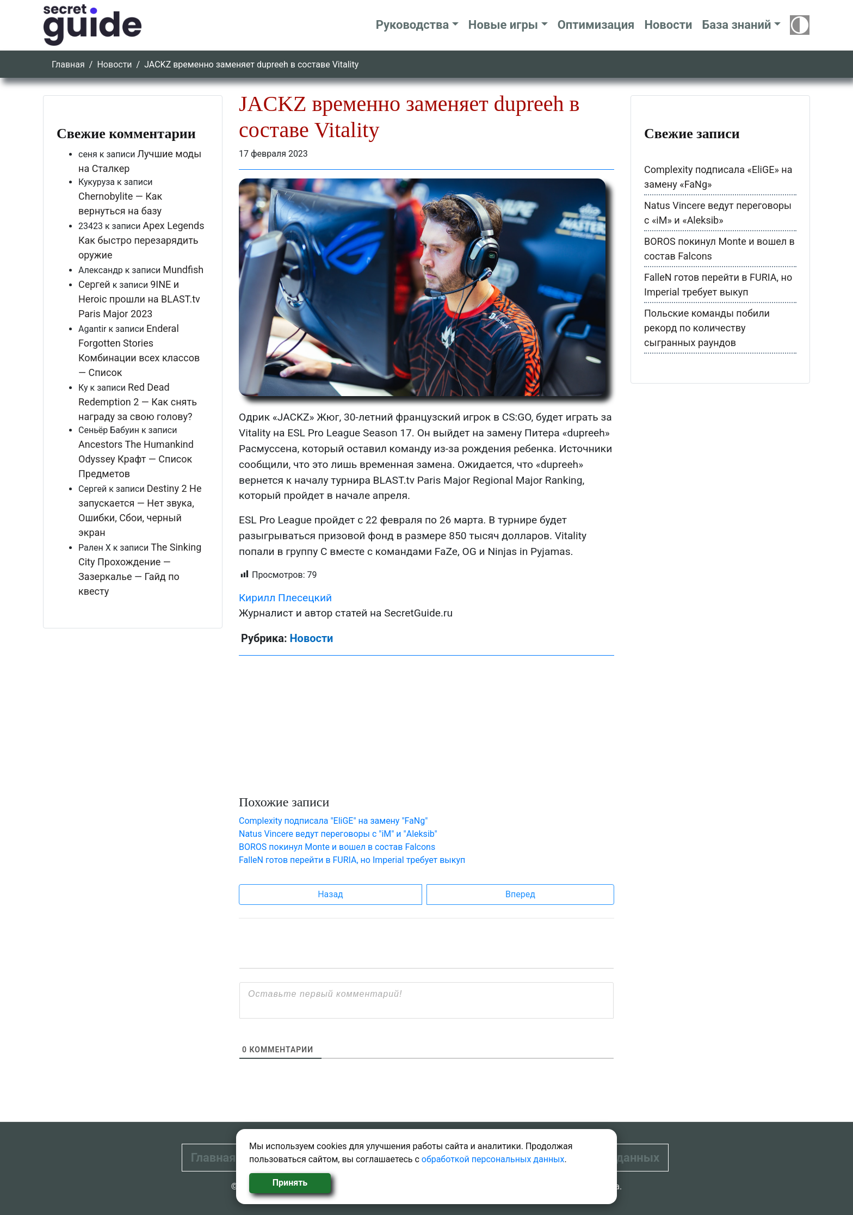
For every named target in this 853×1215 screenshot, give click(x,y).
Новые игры (503, 25)
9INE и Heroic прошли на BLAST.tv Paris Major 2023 (139, 299)
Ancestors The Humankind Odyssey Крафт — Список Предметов (136, 459)
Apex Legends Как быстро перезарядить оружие (141, 240)
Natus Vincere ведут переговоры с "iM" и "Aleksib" (338, 834)
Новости (668, 25)
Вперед (520, 894)
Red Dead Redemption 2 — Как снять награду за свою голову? (137, 401)
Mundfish (183, 269)
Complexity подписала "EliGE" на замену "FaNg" (333, 821)
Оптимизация (596, 25)
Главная (68, 64)
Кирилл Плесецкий (285, 597)
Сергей (94, 284)
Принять (290, 1182)
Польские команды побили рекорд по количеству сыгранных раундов (707, 327)
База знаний (736, 25)
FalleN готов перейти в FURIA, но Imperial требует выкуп (352, 860)
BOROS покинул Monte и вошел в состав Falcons (337, 847)
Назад (330, 894)
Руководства (412, 25)
